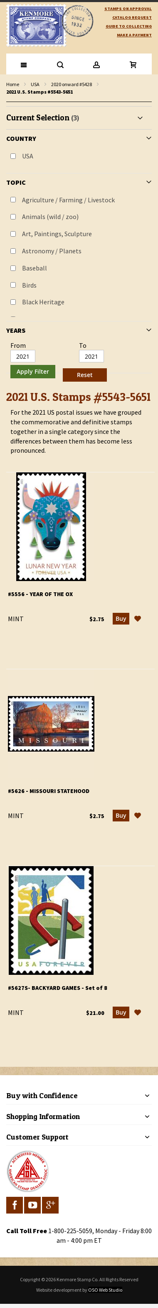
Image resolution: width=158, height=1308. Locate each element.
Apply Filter (33, 371)
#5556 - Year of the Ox (40, 594)
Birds (29, 285)
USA (35, 84)
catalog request (132, 17)
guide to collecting (129, 26)
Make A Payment (134, 35)
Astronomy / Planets (51, 251)
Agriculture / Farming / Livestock (68, 200)
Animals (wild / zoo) (50, 216)
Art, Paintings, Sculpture (57, 233)
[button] (137, 618)
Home (12, 84)
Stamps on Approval (128, 8)
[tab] (79, 245)
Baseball (34, 268)
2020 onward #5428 (71, 84)
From (18, 345)
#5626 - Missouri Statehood (48, 791)
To (82, 345)
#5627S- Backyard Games (57, 988)
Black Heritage (43, 302)
